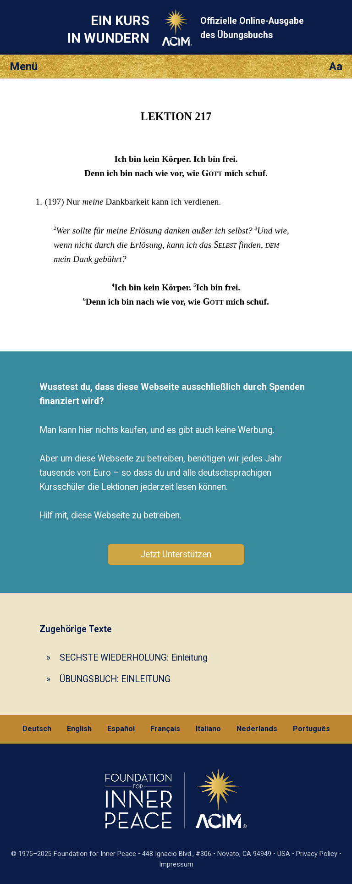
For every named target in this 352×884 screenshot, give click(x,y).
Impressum (176, 864)
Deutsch (36, 728)
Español (121, 728)
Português (311, 728)
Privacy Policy (316, 854)
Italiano (208, 728)
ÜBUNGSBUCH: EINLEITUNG (115, 679)
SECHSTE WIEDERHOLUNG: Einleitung (134, 657)
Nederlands (256, 728)
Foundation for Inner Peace (95, 854)
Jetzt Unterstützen (175, 554)
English (79, 728)
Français (165, 728)
